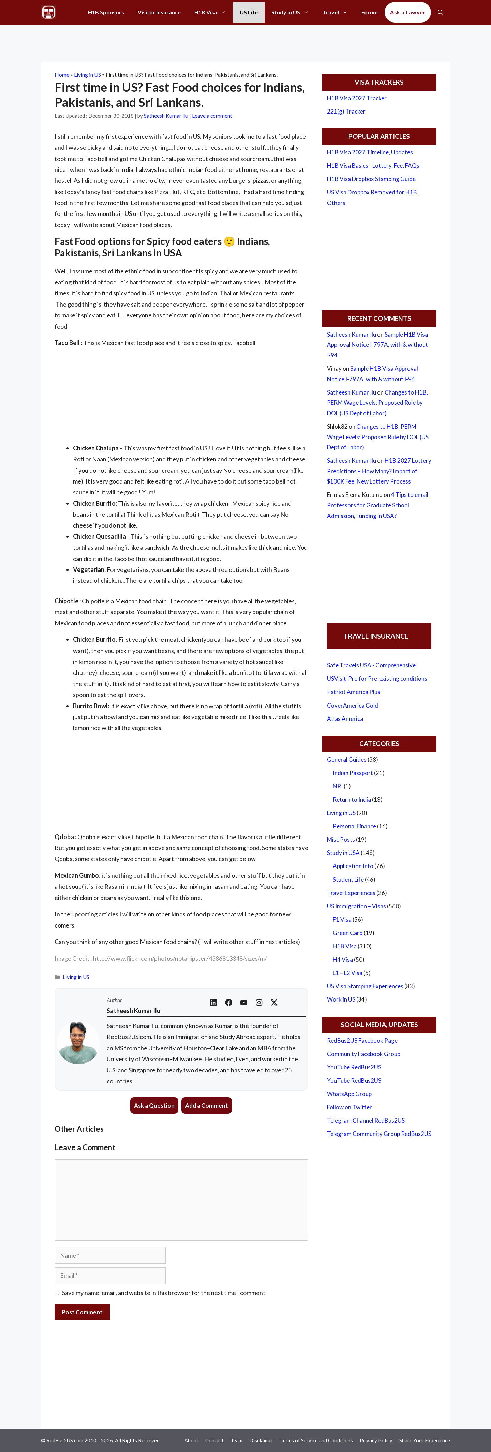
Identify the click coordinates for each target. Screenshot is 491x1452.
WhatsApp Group (349, 1093)
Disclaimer (261, 1440)
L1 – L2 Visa (347, 972)
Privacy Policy (376, 1440)
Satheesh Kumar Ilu (351, 334)
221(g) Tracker (346, 111)
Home (62, 74)
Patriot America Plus (353, 691)
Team (236, 1440)
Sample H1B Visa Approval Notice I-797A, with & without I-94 (377, 345)
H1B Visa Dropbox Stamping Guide (371, 178)
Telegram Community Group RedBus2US (379, 1133)
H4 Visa (343, 959)
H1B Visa (213, 12)
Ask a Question (154, 1105)
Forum (369, 12)
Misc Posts (341, 839)
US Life (249, 12)
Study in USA (343, 852)
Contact (214, 1440)
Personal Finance (354, 826)
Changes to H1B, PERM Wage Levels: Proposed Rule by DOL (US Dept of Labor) (377, 403)
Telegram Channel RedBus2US (366, 1120)
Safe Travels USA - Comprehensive (371, 665)
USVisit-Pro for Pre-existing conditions (377, 678)
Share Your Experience (424, 1440)
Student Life (348, 879)
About (191, 1440)
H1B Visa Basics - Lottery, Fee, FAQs (373, 165)
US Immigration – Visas (356, 906)
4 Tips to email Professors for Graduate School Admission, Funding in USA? (377, 505)
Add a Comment (206, 1105)
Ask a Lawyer (408, 12)
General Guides (347, 759)
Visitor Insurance (159, 12)
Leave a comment (212, 116)
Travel (339, 12)
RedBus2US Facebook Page (362, 1040)
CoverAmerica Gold (352, 705)
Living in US (87, 74)
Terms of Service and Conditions (316, 1440)
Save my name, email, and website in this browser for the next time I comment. (164, 1293)
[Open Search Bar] (440, 12)
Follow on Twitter (349, 1107)
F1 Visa (342, 919)
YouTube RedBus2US (354, 1067)
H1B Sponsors (106, 12)
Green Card (348, 932)
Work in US (341, 999)
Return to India (352, 799)
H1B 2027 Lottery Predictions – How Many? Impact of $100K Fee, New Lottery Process (379, 471)
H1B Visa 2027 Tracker (357, 98)
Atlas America (345, 718)
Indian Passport (353, 772)
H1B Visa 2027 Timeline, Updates (370, 152)
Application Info (353, 866)
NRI (338, 786)
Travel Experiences (351, 893)
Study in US (293, 12)
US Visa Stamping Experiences (365, 986)
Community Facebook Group (363, 1053)
